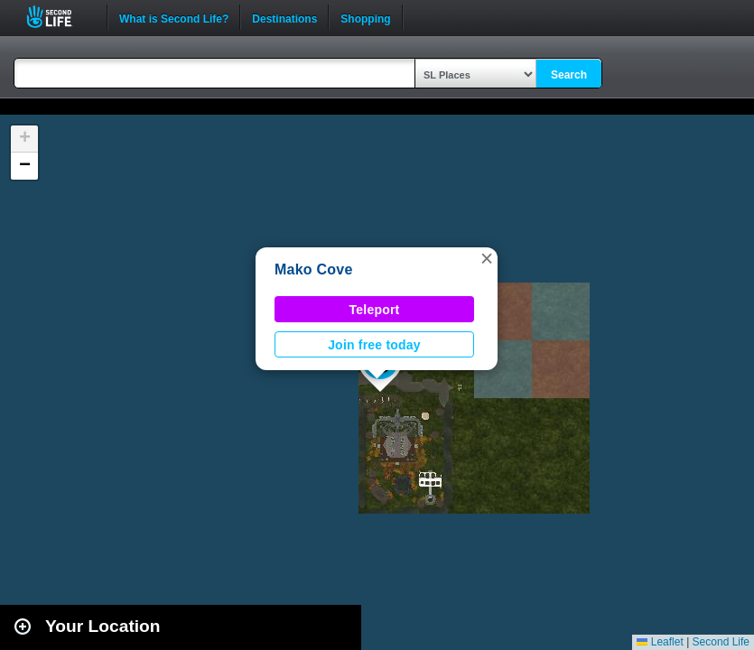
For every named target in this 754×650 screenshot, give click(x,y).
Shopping (365, 17)
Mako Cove (314, 269)
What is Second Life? (173, 17)
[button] (487, 258)
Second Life (59, 17)
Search (569, 75)
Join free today (374, 345)
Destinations (284, 17)
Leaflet (660, 642)
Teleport (374, 309)
